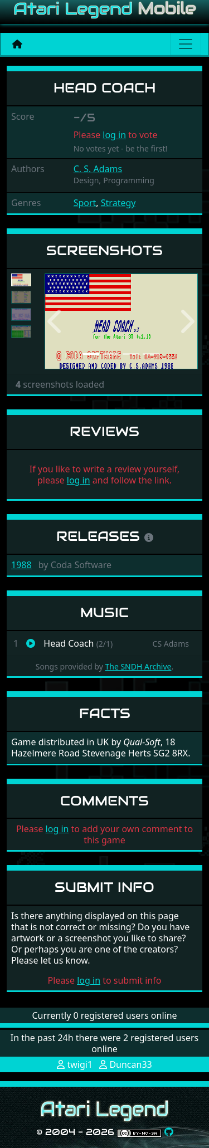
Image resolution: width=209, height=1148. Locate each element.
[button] (56, 321)
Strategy (118, 203)
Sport (85, 203)
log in (114, 135)
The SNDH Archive (138, 666)
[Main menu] (185, 44)
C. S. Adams (98, 169)
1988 (21, 565)
